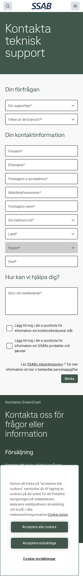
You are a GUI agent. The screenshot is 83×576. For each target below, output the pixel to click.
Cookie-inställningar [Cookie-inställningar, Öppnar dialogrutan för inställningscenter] (39, 559)
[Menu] (75, 6)
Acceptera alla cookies (39, 527)
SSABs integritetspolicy (46, 364)
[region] (39, 520)
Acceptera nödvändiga (39, 543)
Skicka (69, 378)
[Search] (7, 6)
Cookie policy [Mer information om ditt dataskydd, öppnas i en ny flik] (58, 515)
